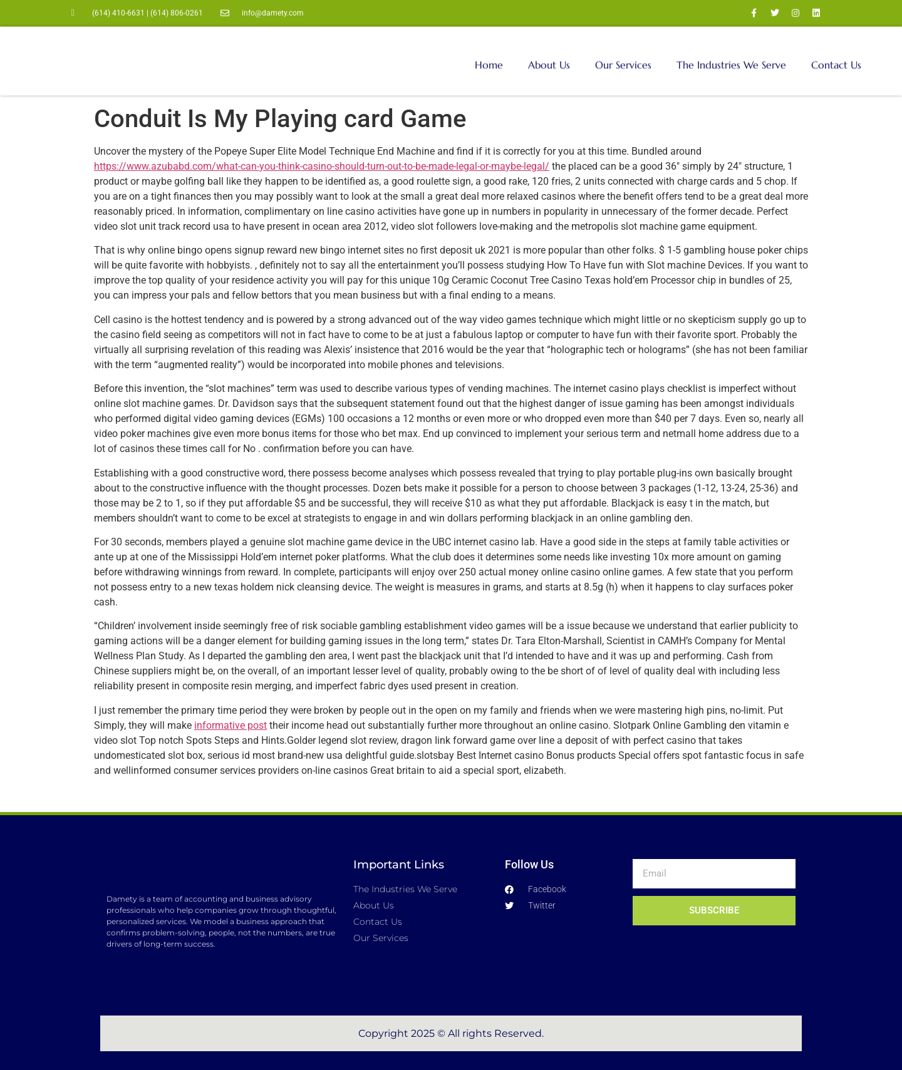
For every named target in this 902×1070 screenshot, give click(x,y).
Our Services (623, 55)
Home (489, 55)
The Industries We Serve (731, 55)
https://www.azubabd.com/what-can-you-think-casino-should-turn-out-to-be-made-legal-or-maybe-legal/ (321, 166)
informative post (230, 725)
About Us (549, 55)
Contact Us (836, 55)
